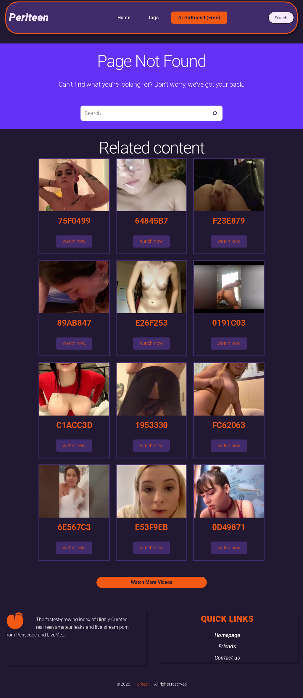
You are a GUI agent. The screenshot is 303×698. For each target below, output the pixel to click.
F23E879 (229, 221)
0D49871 (228, 527)
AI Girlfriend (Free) (199, 17)
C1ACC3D (74, 425)
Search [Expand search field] (281, 17)
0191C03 (228, 323)
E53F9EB (151, 527)
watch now (74, 241)
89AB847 (74, 323)
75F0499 (74, 221)
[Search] (215, 113)
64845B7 (151, 221)
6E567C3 (74, 527)
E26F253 (151, 323)
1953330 (151, 425)
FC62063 (228, 425)
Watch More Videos (151, 582)
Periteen (29, 17)
